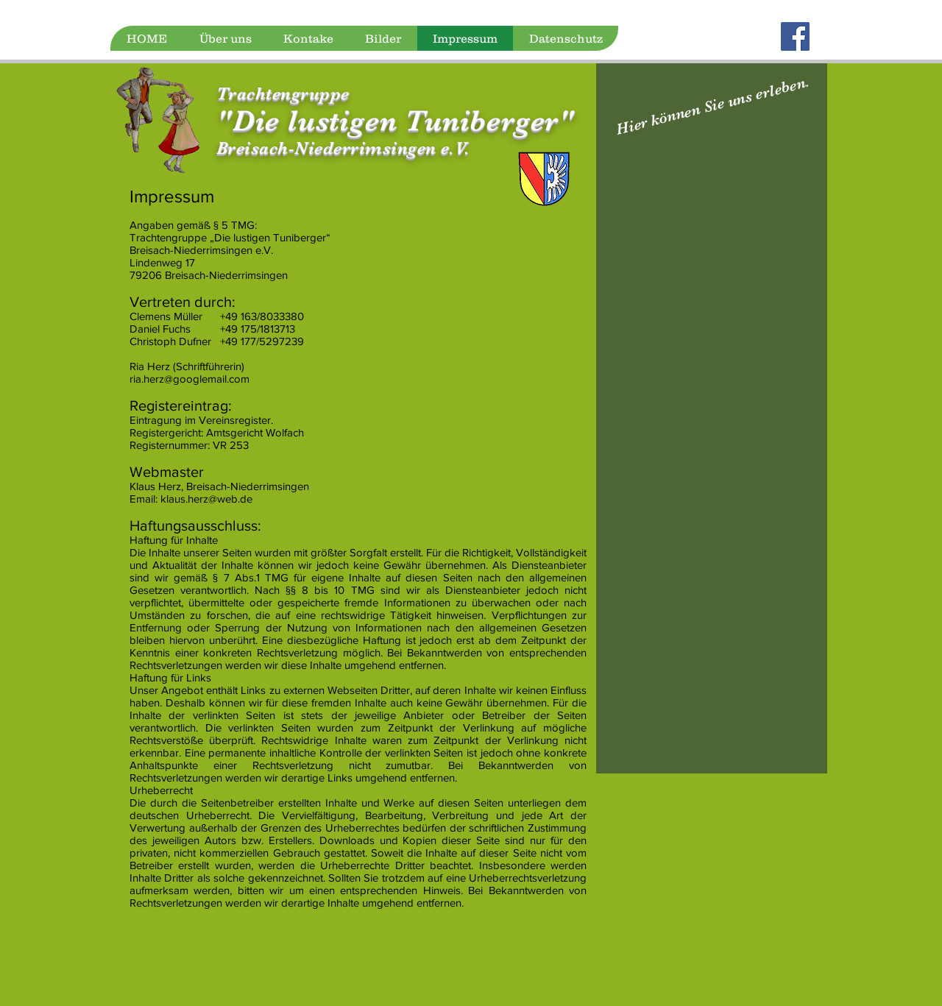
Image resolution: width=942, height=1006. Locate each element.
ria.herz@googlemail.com (189, 378)
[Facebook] (795, 36)
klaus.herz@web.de (206, 498)
